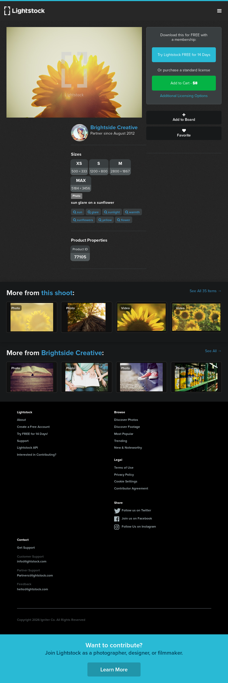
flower (123, 220)
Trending (120, 440)
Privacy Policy (124, 474)
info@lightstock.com (31, 561)
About (21, 419)
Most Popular (123, 433)
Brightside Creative (114, 127)
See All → (213, 351)
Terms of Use (124, 467)
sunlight (112, 212)
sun (77, 212)
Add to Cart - (184, 83)
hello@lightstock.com (32, 589)
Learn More (114, 669)
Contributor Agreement (131, 488)
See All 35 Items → (206, 291)
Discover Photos (126, 419)
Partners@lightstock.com (35, 575)
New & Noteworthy (128, 447)
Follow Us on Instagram (139, 526)
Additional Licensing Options (184, 96)
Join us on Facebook (137, 518)
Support (23, 440)
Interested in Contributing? (36, 454)
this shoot (57, 293)
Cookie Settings (125, 481)
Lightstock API (27, 447)
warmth (132, 212)
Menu (219, 10)
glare (93, 212)
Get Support (26, 547)
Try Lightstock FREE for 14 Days (184, 55)
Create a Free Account (33, 426)
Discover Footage (127, 426)
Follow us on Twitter (136, 510)
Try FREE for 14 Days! (32, 433)
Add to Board (184, 117)
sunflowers (83, 220)
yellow (105, 220)
